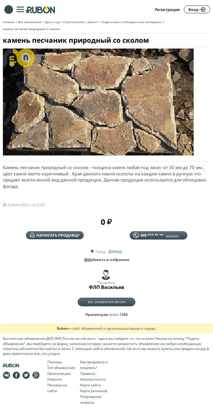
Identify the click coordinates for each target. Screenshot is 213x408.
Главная (8, 22)
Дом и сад (52, 22)
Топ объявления (61, 367)
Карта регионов (93, 390)
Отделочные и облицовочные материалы (132, 22)
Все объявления (30, 22)
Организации (59, 373)
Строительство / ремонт (80, 22)
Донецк (115, 251)
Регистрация (167, 9)
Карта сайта (90, 385)
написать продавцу (54, 235)
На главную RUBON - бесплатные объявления (40, 9)
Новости (54, 379)
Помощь (54, 361)
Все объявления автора (106, 302)
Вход (196, 9)
